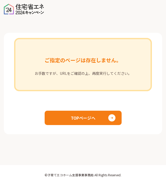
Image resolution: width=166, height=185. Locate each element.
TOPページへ (83, 118)
